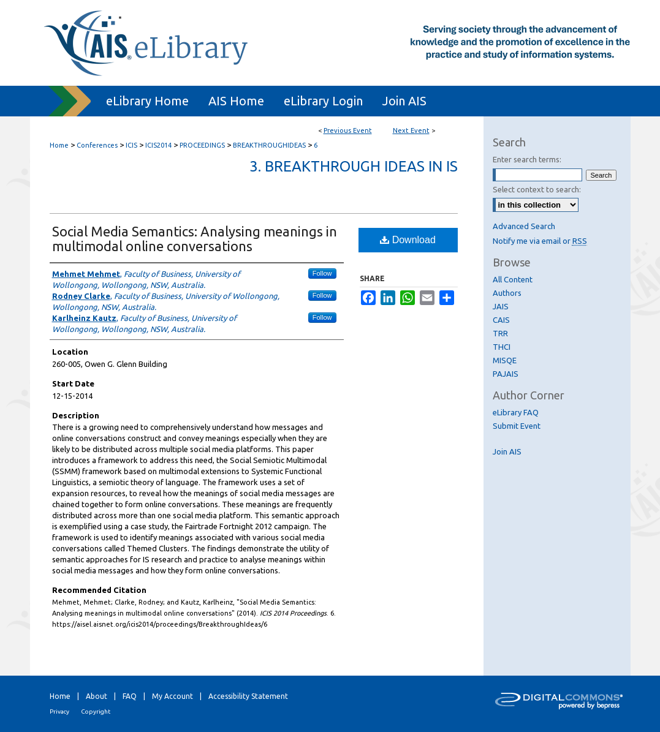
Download (408, 240)
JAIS (501, 306)
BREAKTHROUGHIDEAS (270, 145)
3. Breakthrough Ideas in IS (353, 166)
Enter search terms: (527, 159)
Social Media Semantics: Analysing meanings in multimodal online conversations (194, 239)
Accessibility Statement (248, 696)
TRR (500, 333)
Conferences (98, 145)
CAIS (501, 319)
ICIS (132, 145)
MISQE (505, 360)
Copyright (95, 711)
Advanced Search (524, 226)
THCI (501, 346)
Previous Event (348, 130)
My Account (172, 696)
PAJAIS (505, 373)
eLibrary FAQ (516, 412)
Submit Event (517, 425)
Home (59, 145)
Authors (507, 293)
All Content (513, 279)
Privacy (59, 711)
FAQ (130, 696)
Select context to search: (537, 189)
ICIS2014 (159, 145)
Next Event (411, 130)
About (96, 696)
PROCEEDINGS (203, 145)
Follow (322, 273)
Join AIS (507, 451)
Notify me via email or (540, 240)
